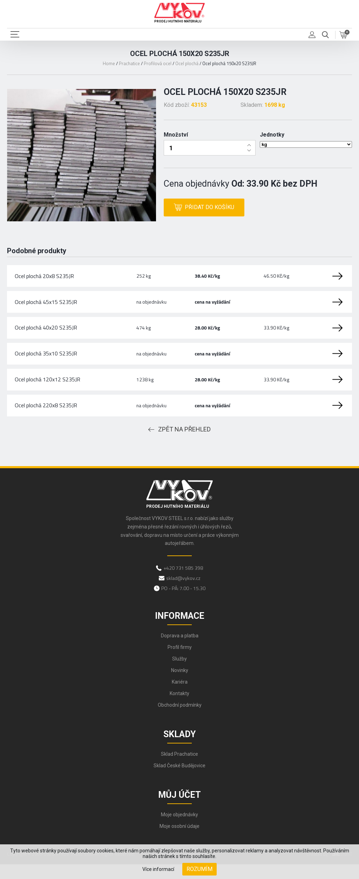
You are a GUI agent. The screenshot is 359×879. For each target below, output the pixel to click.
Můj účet (179, 810)
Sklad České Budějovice (179, 780)
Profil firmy (180, 662)
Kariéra (180, 697)
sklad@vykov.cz (183, 593)
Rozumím (199, 869)
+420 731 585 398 (183, 583)
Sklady (179, 749)
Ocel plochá (186, 63)
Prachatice (129, 63)
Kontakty (179, 708)
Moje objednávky (179, 829)
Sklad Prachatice (179, 769)
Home (109, 63)
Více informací (158, 869)
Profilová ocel (157, 63)
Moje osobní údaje (179, 841)
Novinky (179, 685)
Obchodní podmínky (180, 720)
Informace (179, 631)
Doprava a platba (179, 650)
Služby (179, 674)
